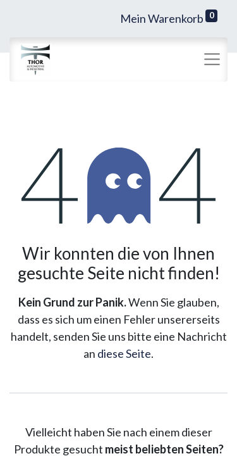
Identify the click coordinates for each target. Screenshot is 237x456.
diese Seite (124, 353)
